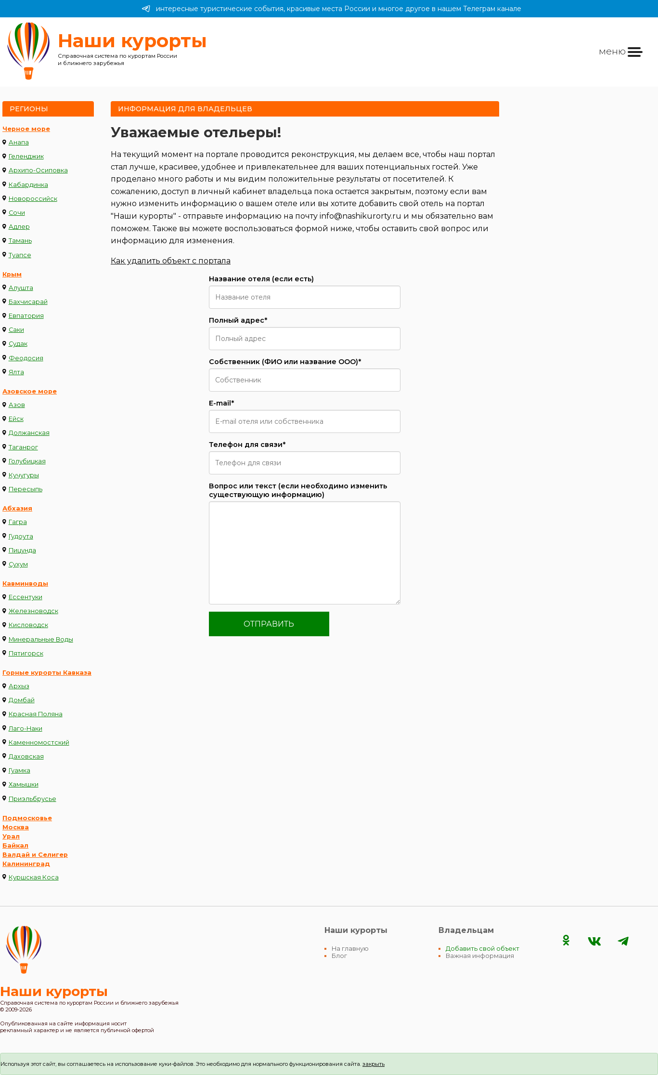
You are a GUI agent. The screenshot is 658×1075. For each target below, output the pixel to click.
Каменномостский (39, 742)
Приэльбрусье (32, 798)
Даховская (26, 756)
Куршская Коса (34, 877)
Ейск (16, 418)
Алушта (21, 287)
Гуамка (19, 770)
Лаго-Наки (25, 728)
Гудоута (21, 536)
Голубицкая (27, 461)
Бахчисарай (28, 301)
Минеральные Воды (41, 639)
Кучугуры (24, 475)
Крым (12, 274)
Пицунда (22, 550)
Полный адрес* (238, 320)
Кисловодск (28, 625)
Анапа (19, 142)
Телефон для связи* (247, 444)
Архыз (19, 686)
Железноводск (33, 611)
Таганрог (23, 447)
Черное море (26, 128)
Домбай (22, 700)
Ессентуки (25, 597)
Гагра (18, 521)
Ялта (16, 372)
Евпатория (26, 315)
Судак (18, 343)
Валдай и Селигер (35, 854)
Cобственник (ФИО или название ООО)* (285, 361)
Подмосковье (27, 818)
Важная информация (480, 955)
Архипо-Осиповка (38, 170)
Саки (16, 329)
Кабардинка (28, 184)
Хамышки (24, 784)
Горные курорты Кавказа (46, 672)
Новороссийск (33, 198)
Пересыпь (25, 489)
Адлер (19, 226)
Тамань (20, 240)
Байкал (15, 845)
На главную (350, 948)
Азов (17, 404)
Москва (15, 827)
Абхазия (17, 508)
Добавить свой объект (482, 948)
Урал (11, 836)
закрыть (373, 1064)
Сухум (18, 564)
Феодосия (26, 358)
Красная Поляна (36, 714)
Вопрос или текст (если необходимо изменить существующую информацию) (298, 490)
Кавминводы (25, 583)
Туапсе (20, 255)
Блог (339, 955)
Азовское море (29, 391)
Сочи (17, 212)
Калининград (26, 863)
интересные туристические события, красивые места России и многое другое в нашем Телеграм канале (331, 8)
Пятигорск (26, 653)
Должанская (29, 432)
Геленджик (26, 156)
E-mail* (221, 403)
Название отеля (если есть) (261, 279)
